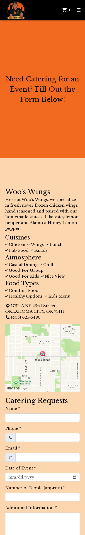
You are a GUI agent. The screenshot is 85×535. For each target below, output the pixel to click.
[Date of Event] (42, 477)
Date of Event (19, 468)
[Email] (47, 457)
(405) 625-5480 (23, 317)
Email (11, 448)
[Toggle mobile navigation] (78, 10)
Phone (11, 428)
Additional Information (29, 508)
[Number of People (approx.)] (42, 497)
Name (11, 408)
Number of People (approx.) (33, 488)
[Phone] (47, 437)
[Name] (42, 417)
